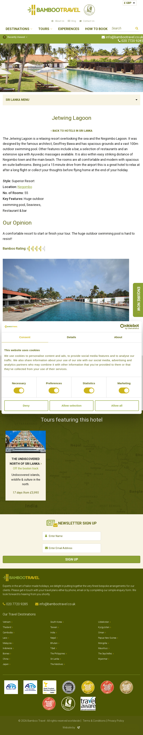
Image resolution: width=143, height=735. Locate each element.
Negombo (25, 187)
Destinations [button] (17, 29)
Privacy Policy (116, 720)
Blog (73, 21)
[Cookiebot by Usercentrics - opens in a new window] (123, 326)
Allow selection (71, 405)
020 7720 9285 (132, 40)
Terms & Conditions (94, 720)
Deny (26, 405)
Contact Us (88, 21)
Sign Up (71, 559)
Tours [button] (43, 29)
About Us (59, 21)
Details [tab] (71, 337)
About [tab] (118, 337)
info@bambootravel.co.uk (124, 37)
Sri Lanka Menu (17, 99)
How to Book (96, 29)
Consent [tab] (24, 337)
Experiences (68, 29)
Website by (72, 727)
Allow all (116, 405)
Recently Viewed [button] (14, 37)
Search (137, 29)
